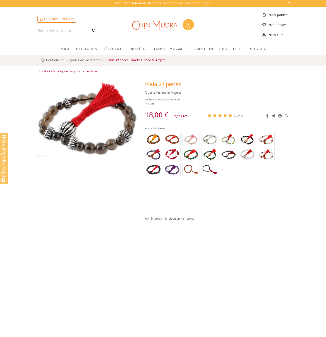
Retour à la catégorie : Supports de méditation (67, 71)
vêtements (113, 49)
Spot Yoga (256, 49)
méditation (86, 49)
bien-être (138, 49)
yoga (65, 49)
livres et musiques (209, 49)
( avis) (238, 116)
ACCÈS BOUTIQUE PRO (56, 19)
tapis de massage (169, 49)
